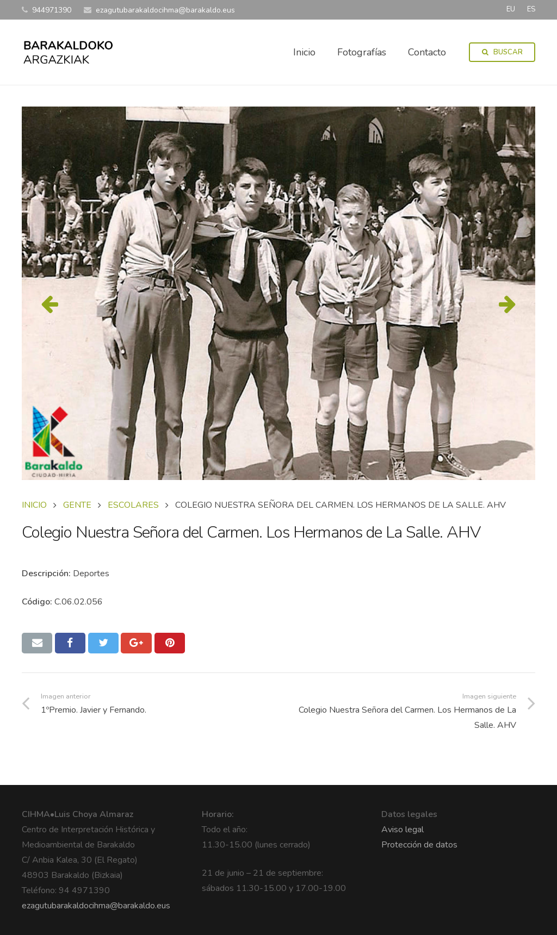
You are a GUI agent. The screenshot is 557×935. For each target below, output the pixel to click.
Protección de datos (419, 845)
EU (510, 9)
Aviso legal (402, 830)
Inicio (34, 505)
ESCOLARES (133, 505)
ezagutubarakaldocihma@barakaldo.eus (96, 906)
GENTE (77, 505)
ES (531, 9)
